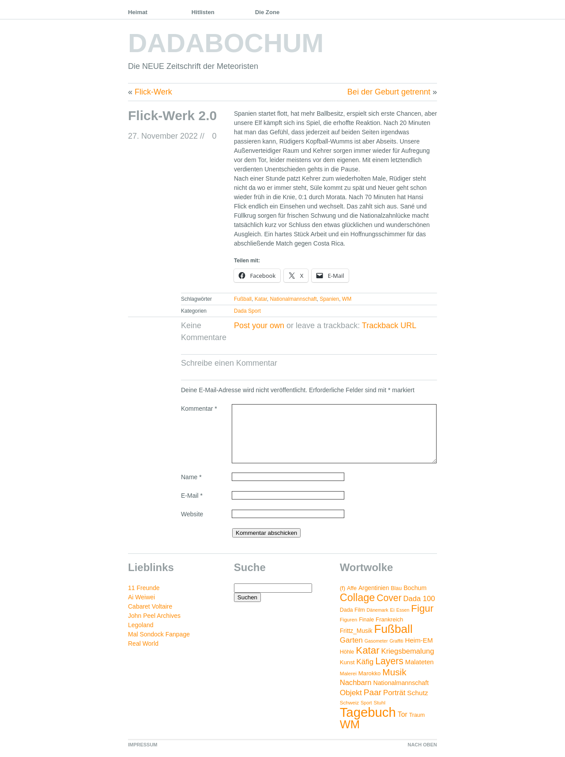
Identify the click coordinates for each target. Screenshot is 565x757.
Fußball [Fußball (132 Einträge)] (393, 629)
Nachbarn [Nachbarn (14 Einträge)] (356, 682)
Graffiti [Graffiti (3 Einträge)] (396, 640)
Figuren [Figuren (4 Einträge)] (349, 619)
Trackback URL (389, 325)
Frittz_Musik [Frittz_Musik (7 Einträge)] (356, 631)
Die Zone (267, 12)
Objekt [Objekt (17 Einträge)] (351, 692)
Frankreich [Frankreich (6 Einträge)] (389, 619)
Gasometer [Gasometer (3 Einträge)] (376, 640)
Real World (143, 643)
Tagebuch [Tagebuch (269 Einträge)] (368, 712)
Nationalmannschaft (293, 299)
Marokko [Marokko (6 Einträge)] (369, 673)
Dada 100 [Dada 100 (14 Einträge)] (419, 598)
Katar (261, 299)
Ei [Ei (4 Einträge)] (392, 610)
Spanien (329, 299)
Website (192, 514)
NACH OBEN (422, 744)
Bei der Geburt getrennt (388, 91)
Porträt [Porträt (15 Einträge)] (394, 693)
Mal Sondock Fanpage (159, 634)
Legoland (141, 624)
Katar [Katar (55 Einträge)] (367, 650)
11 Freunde (144, 587)
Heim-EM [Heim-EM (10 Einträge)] (419, 640)
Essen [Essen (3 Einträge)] (403, 610)
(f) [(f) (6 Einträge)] (342, 588)
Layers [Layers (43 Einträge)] (389, 661)
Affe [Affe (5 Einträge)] (352, 588)
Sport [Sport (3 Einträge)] (366, 702)
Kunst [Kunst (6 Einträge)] (347, 662)
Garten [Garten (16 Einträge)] (351, 640)
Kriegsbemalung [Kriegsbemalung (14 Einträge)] (407, 651)
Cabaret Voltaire (150, 606)
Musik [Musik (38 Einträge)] (394, 672)
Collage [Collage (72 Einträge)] (357, 597)
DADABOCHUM (226, 43)
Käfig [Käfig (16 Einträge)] (364, 662)
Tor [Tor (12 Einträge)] (402, 714)
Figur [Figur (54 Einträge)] (422, 608)
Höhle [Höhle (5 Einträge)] (347, 652)
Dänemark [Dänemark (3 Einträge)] (377, 610)
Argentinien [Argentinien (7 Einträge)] (373, 588)
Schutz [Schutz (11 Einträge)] (417, 692)
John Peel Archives (154, 615)
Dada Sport (247, 311)
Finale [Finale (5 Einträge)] (366, 620)
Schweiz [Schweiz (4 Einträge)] (349, 702)
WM (346, 299)
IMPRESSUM (143, 744)
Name (191, 477)
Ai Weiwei (141, 597)
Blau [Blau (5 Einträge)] (396, 588)
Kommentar (199, 408)
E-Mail (192, 495)
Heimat (137, 12)
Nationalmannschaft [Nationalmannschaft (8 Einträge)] (401, 682)
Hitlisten (203, 12)
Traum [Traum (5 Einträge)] (417, 715)
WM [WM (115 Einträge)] (350, 724)
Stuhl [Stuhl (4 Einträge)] (379, 702)
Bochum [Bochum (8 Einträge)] (414, 587)
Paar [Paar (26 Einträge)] (372, 692)
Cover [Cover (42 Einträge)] (389, 598)
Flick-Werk (153, 91)
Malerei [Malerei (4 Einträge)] (348, 673)
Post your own (259, 325)
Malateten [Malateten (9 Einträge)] (419, 662)
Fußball (243, 299)
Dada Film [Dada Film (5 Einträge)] (352, 610)
